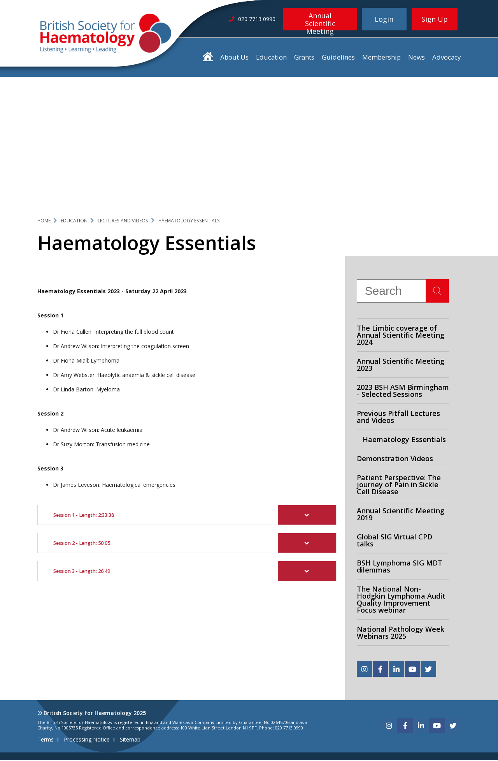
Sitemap (130, 740)
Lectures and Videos (123, 221)
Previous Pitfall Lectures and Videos (398, 417)
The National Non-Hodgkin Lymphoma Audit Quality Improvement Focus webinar (401, 600)
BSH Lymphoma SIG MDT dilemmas (399, 567)
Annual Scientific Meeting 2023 (400, 365)
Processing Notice (87, 740)
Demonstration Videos (395, 459)
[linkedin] (396, 670)
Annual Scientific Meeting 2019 (400, 515)
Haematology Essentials (189, 221)
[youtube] (412, 670)
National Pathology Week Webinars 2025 (400, 633)
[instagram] (364, 670)
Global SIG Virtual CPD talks (394, 541)
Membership (381, 57)
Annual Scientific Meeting (320, 20)
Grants (304, 57)
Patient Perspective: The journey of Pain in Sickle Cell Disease (399, 485)
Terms (45, 740)
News (416, 57)
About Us (234, 57)
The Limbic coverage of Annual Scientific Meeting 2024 (400, 335)
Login (384, 19)
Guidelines (338, 57)
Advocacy (446, 57)
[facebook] (380, 670)
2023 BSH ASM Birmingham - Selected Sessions (403, 391)
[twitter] (428, 670)
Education (271, 57)
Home (44, 221)
